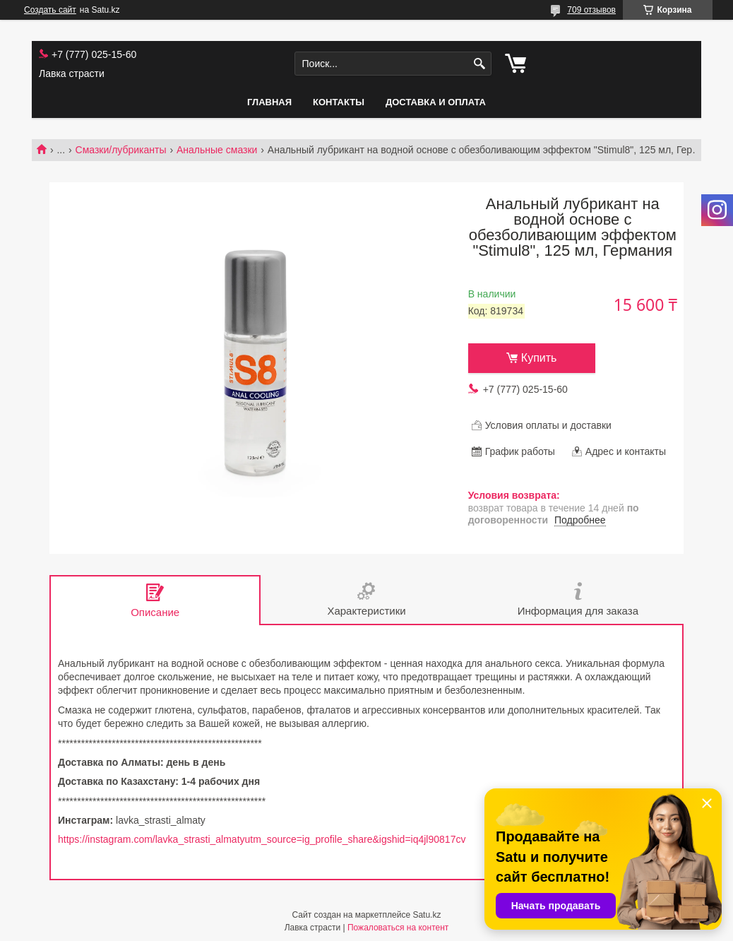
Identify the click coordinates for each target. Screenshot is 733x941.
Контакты (338, 102)
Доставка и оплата (436, 102)
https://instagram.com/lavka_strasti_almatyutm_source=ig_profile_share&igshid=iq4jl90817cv (261, 839)
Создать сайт (50, 10)
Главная (269, 102)
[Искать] (479, 64)
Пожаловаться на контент (397, 928)
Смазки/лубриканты (121, 149)
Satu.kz (426, 915)
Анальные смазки (217, 149)
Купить (539, 358)
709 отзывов (591, 10)
